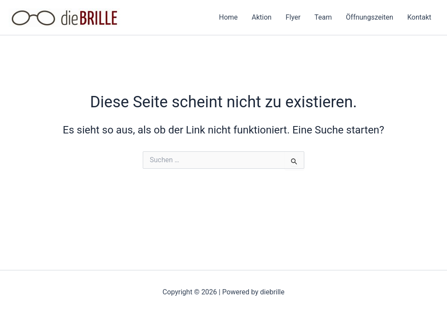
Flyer (292, 17)
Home (228, 17)
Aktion (262, 17)
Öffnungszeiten (369, 17)
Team (323, 17)
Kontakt (419, 17)
